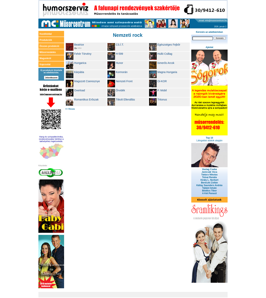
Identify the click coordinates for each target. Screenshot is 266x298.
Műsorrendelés (48, 52)
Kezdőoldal (46, 34)
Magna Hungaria (167, 72)
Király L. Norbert (209, 180)
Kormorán (121, 72)
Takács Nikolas (209, 174)
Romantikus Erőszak (86, 99)
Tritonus (162, 99)
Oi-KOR (162, 81)
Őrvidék (120, 90)
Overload (79, 90)
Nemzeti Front (124, 81)
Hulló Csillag (164, 53)
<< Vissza (70, 109)
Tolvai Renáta (209, 177)
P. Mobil (162, 90)
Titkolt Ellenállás (125, 99)
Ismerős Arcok (165, 62)
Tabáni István (209, 188)
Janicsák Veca (209, 172)
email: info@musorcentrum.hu (213, 20)
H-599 (119, 53)
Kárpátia (79, 72)
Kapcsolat (45, 64)
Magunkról (45, 58)
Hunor (119, 62)
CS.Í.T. (120, 44)
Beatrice (79, 44)
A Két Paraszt (209, 193)
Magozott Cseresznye (87, 81)
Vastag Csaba (209, 169)
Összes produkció (49, 46)
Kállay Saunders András (209, 185)
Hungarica (80, 62)
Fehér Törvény (82, 53)
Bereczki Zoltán (209, 182)
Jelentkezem (51, 77)
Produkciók (46, 40)
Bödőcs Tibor (209, 190)
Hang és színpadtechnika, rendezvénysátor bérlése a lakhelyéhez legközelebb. (51, 139)
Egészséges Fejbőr (168, 44)
